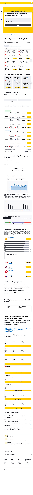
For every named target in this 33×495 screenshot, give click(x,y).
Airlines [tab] (6, 320)
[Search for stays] (1, 7)
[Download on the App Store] (27, 464)
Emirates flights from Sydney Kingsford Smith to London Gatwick (24, 329)
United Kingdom (11, 34)
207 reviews (10, 277)
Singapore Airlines (11, 237)
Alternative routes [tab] (11, 320)
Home (5, 34)
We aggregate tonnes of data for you (18, 453)
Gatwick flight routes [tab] (16, 322)
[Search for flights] (1, 6)
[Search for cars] (1, 9)
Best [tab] (10, 45)
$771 (19, 15)
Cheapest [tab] (6, 45)
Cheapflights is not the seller (18, 451)
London (17, 34)
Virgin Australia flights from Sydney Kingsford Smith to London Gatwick (11, 331)
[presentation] (21, 15)
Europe (7, 34)
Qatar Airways (11, 265)
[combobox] (11, 100)
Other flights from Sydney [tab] (8, 324)
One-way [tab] (19, 45)
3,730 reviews (11, 268)
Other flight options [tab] (23, 322)
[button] (32, 1)
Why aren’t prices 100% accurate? (18, 454)
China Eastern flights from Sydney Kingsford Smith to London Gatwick (11, 329)
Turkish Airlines (11, 270)
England (15, 34)
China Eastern (10, 275)
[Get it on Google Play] (27, 462)
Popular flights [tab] (16, 324)
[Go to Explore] (1, 11)
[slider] (24, 103)
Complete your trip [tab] (18, 320)
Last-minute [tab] (14, 45)
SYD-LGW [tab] (18, 162)
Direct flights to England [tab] (26, 320)
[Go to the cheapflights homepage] (6, 3)
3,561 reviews (11, 263)
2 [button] (27, 151)
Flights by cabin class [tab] (8, 322)
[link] (8, 87)
